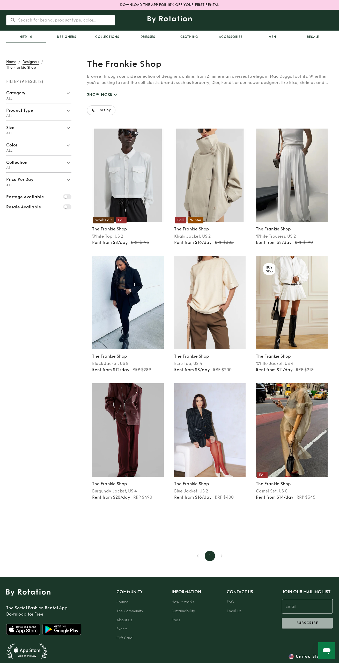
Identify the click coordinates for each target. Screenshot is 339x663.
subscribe (307, 623)
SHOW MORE (103, 95)
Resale (313, 37)
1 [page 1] (210, 556)
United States (311, 656)
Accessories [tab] (230, 37)
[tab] (26, 37)
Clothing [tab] (189, 37)
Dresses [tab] (148, 37)
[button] (38, 94)
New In (26, 37)
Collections (107, 37)
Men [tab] (272, 37)
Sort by (101, 110)
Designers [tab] (66, 37)
